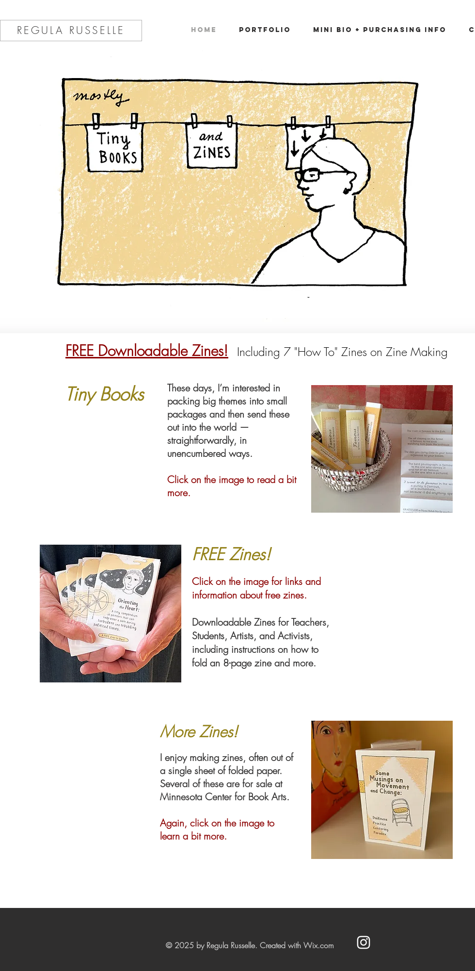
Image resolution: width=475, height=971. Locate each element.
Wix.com (318, 945)
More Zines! (199, 731)
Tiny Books (104, 394)
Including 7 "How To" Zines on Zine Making (342, 351)
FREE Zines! (231, 554)
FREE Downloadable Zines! (146, 350)
